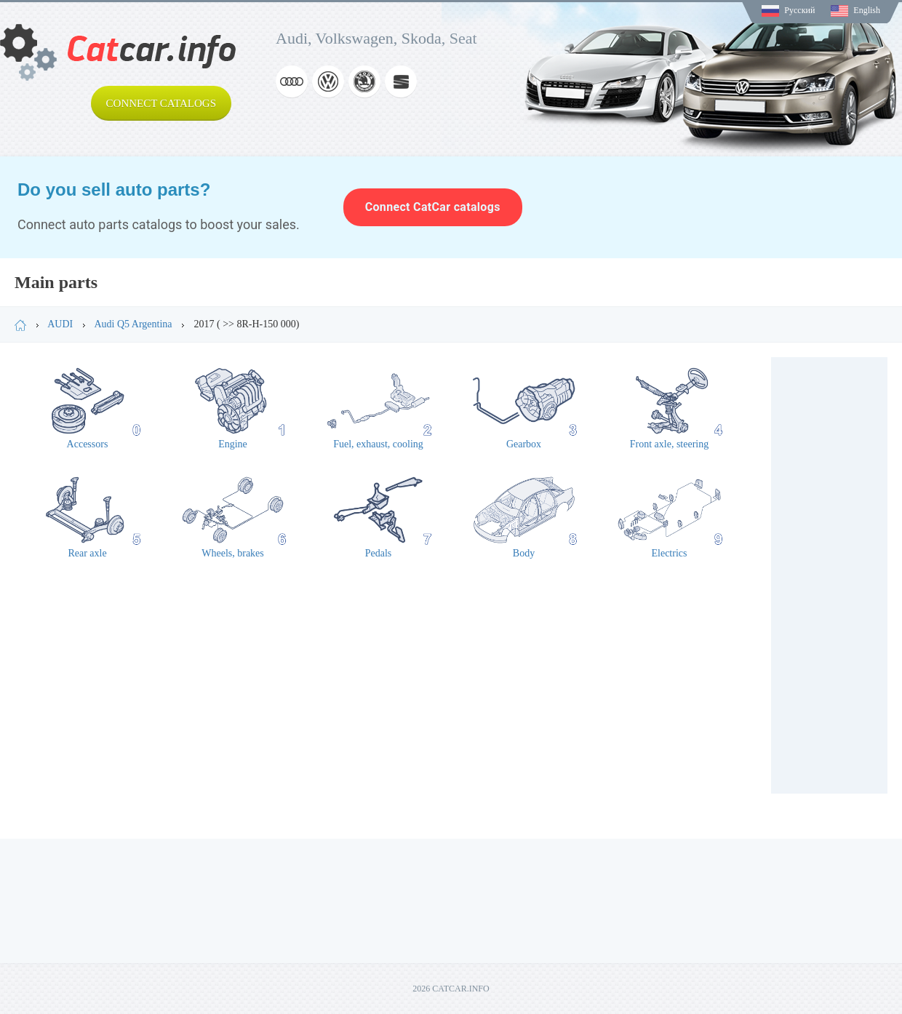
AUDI (60, 324)
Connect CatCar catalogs (432, 207)
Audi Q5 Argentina (133, 324)
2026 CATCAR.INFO (450, 988)
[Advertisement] (829, 575)
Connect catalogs (161, 103)
